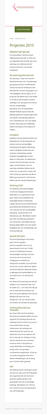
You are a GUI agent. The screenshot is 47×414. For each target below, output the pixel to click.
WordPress (38, 409)
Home (12, 38)
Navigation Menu (23, 29)
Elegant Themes (19, 409)
